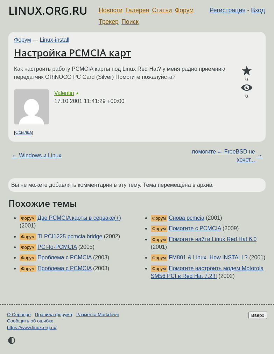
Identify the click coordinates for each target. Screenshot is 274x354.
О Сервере (19, 314)
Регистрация (228, 10)
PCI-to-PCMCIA (57, 247)
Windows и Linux (40, 155)
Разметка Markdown (97, 314)
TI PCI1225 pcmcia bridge (69, 236)
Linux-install (54, 40)
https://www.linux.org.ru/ (31, 327)
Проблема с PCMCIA (64, 257)
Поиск (130, 21)
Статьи (162, 10)
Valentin (64, 93)
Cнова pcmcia (186, 218)
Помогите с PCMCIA (195, 228)
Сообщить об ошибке (30, 321)
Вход (258, 10)
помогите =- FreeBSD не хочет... (223, 155)
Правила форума (53, 314)
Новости (110, 10)
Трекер (109, 21)
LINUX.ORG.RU (47, 10)
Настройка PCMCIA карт (72, 52)
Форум (184, 10)
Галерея (137, 10)
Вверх (257, 315)
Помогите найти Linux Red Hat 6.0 (213, 239)
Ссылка (23, 132)
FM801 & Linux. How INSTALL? (208, 257)
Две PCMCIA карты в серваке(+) (79, 218)
